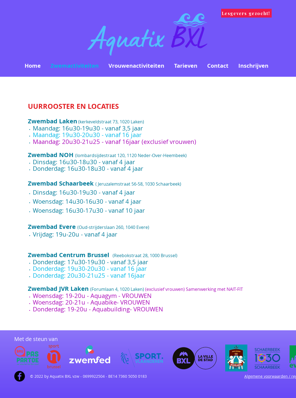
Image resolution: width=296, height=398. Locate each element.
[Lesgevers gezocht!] (246, 13)
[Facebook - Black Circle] (19, 376)
